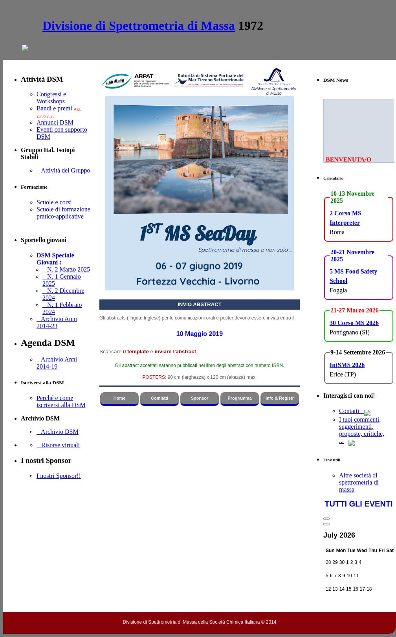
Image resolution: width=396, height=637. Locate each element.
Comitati (159, 398)
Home (120, 398)
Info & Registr (280, 398)
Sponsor (200, 398)
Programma (239, 398)
